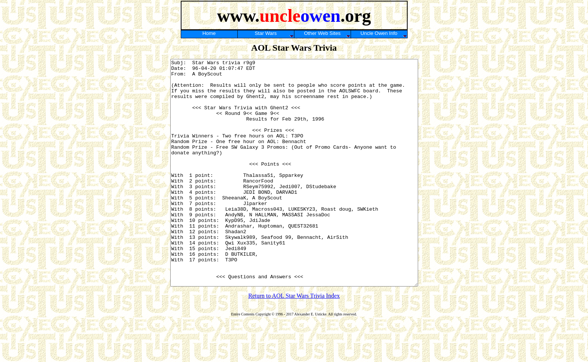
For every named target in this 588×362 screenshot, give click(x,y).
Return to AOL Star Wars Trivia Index (294, 341)
